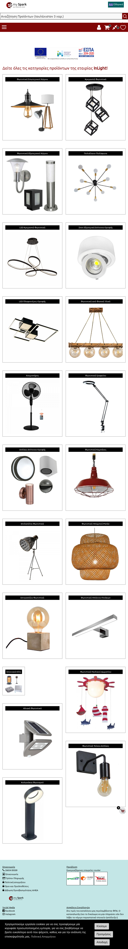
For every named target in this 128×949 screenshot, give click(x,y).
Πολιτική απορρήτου (15, 882)
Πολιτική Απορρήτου (43, 936)
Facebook (10, 910)
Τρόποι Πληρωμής (15, 878)
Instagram (10, 914)
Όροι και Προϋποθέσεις (17, 886)
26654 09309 (11, 870)
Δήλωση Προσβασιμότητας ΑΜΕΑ (21, 890)
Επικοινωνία (12, 874)
